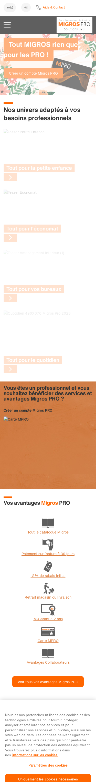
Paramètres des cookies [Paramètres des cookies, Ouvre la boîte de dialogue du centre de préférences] (48, 770)
